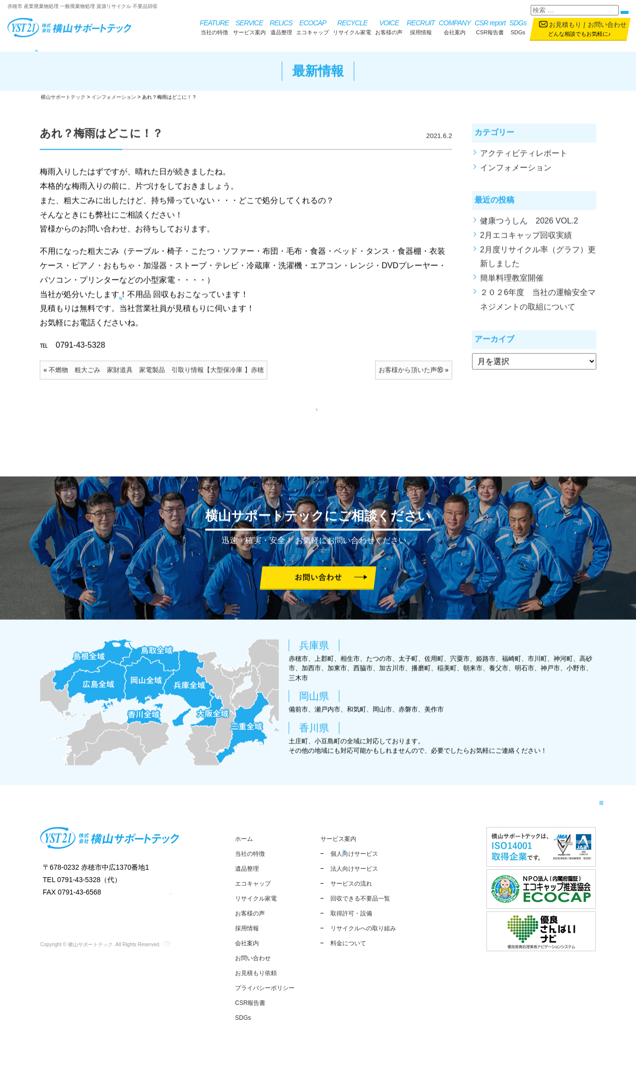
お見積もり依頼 (256, 973)
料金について (348, 943)
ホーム (244, 838)
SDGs (517, 26)
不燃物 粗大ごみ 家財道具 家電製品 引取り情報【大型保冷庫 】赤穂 (156, 377)
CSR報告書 (490, 26)
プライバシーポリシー (265, 988)
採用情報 (420, 26)
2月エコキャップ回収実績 (526, 242)
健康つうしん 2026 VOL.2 (529, 228)
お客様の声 (388, 26)
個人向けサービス (354, 853)
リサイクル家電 (352, 26)
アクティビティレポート (523, 161)
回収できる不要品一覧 (360, 898)
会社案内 (455, 26)
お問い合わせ (607, 24)
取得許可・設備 (351, 913)
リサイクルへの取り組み (363, 928)
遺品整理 (281, 26)
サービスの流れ (351, 883)
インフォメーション (516, 174)
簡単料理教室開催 (512, 285)
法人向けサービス (354, 868)
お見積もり (565, 24)
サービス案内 (249, 26)
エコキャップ (312, 26)
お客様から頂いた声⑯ (411, 377)
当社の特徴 (214, 26)
